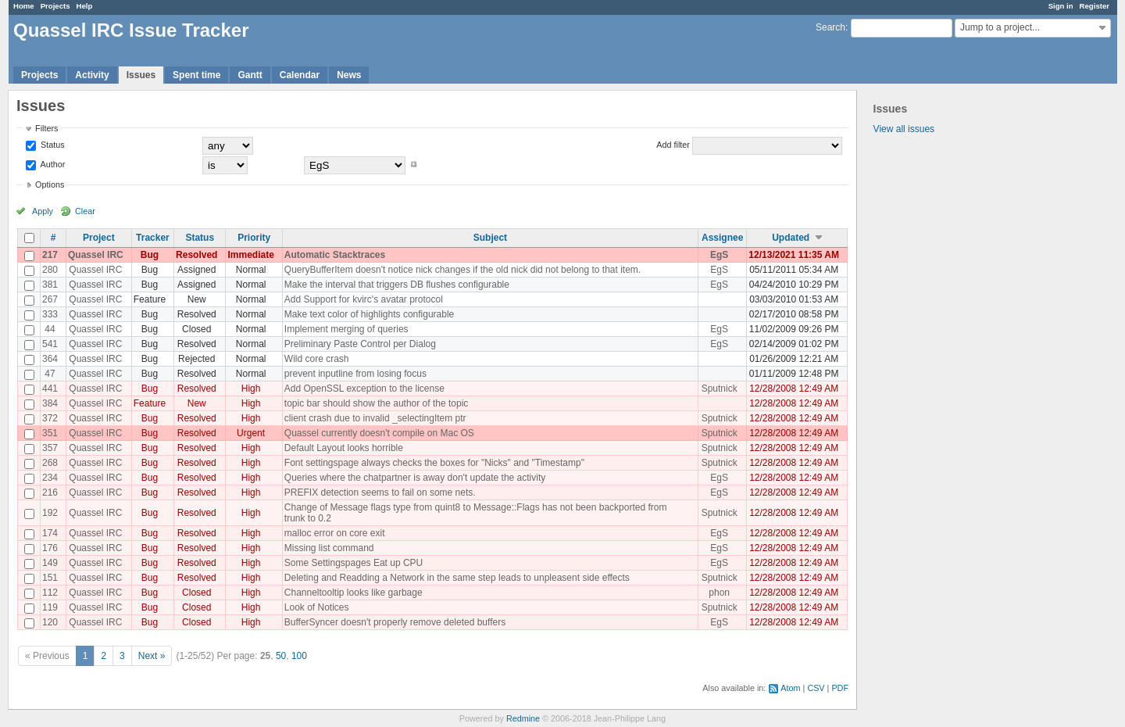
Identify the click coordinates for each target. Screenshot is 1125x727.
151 (50, 577)
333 (50, 314)
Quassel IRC (95, 254)
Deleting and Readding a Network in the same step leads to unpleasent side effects (457, 577)
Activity (92, 75)
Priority (254, 237)
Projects (55, 6)
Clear (85, 211)
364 (50, 358)
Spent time (196, 75)
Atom (790, 688)
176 (50, 548)
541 (50, 343)
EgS (719, 254)
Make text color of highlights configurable (369, 314)
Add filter (673, 144)
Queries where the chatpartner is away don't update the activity (414, 477)
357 (50, 447)
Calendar (300, 75)
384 (50, 403)
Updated (790, 237)
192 (50, 512)
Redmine (523, 718)
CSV (815, 688)
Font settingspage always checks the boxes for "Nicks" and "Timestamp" (434, 462)
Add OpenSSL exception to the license (364, 388)
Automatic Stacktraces (334, 254)
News (349, 75)
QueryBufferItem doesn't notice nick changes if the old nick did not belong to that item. (462, 269)
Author (51, 164)
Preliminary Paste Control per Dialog (360, 343)
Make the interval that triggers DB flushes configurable (396, 284)
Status (51, 144)
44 (50, 329)
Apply (42, 211)
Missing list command (329, 548)
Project (99, 237)
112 (50, 592)
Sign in (1060, 6)
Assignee (722, 237)
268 (50, 462)
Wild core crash (316, 358)
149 (50, 562)
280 (50, 269)
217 (50, 254)
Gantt (250, 75)
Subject (490, 237)
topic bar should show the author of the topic (376, 403)
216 (50, 492)
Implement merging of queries (346, 329)
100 (299, 655)
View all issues (903, 129)
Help (85, 6)
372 (50, 418)
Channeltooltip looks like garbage (353, 592)
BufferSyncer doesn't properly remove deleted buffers (394, 622)
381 (50, 284)
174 (50, 533)
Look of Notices (316, 607)
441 (50, 388)
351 (50, 433)
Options (49, 184)
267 (50, 299)
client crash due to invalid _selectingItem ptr (375, 418)
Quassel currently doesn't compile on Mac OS (379, 433)
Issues (141, 75)
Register (1094, 6)
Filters (46, 128)
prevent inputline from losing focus (355, 373)
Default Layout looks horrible (343, 447)
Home (23, 6)
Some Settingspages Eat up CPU (353, 562)
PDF (839, 688)
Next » (152, 655)
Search (830, 27)
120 (50, 622)
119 (50, 607)
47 (50, 373)
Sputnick (720, 388)
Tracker (153, 237)
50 (281, 655)
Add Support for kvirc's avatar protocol (363, 299)
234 (50, 477)
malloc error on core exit (334, 533)
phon (719, 592)
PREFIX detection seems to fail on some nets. (380, 492)
